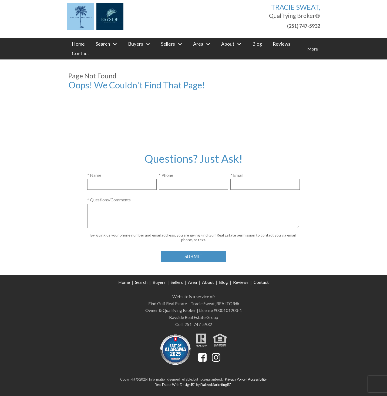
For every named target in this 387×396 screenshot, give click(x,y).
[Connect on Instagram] (216, 359)
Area (192, 282)
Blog (257, 44)
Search (141, 282)
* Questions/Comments (109, 199)
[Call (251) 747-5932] (294, 25)
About (208, 282)
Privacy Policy (235, 379)
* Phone (166, 175)
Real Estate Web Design (174, 384)
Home (78, 44)
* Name (94, 175)
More (312, 49)
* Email (236, 175)
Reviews (281, 44)
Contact (80, 53)
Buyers (159, 282)
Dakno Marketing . (215, 384)
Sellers (177, 282)
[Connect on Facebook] (202, 359)
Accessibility (257, 379)
